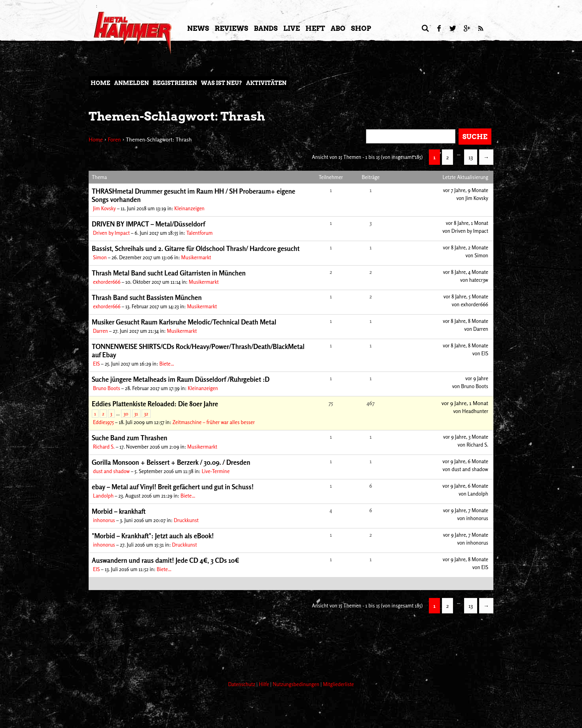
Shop (361, 28)
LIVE (291, 28)
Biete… (166, 363)
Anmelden (131, 83)
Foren (114, 139)
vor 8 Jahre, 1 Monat (467, 223)
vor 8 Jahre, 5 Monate (466, 296)
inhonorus (104, 520)
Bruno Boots (106, 388)
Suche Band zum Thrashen (129, 438)
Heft (315, 28)
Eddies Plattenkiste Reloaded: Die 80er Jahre (155, 404)
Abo (338, 28)
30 (125, 414)
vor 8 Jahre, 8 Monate (465, 321)
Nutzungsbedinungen (296, 684)
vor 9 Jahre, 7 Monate (465, 510)
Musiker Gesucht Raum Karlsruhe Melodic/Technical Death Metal (184, 322)
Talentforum (199, 233)
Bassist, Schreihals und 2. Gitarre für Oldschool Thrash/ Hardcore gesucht (196, 248)
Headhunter (475, 411)
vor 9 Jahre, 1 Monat (465, 403)
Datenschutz (242, 684)
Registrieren (175, 83)
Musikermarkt (196, 257)
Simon (100, 257)
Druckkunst (186, 520)
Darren (100, 331)
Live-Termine (216, 471)
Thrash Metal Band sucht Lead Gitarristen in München (169, 273)
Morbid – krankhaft (119, 511)
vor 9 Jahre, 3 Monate (465, 437)
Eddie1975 (103, 422)
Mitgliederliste (338, 684)
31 (136, 414)
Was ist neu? (221, 83)
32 (146, 414)
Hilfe (264, 684)
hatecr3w (478, 280)
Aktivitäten (266, 83)
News (198, 28)
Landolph (103, 495)
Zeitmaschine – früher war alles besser (214, 422)
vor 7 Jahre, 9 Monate (465, 190)
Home (100, 83)
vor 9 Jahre (476, 378)
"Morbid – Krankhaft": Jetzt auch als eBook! (153, 536)
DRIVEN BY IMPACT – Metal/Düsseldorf (148, 224)
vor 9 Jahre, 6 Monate (465, 461)
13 (470, 157)
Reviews (231, 28)
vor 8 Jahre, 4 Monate (465, 272)
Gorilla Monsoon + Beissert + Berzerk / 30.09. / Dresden (171, 462)
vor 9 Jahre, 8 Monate (465, 559)
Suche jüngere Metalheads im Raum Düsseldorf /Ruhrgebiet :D (180, 379)
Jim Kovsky (104, 208)
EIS (96, 363)
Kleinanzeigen (189, 208)
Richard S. (104, 446)
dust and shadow (111, 471)
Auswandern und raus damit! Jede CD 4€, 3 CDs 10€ (165, 560)
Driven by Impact (111, 233)
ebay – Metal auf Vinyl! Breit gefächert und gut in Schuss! (173, 487)
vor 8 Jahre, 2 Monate (465, 247)
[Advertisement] (233, 645)
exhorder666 (107, 282)
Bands (266, 28)
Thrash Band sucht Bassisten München (147, 297)
